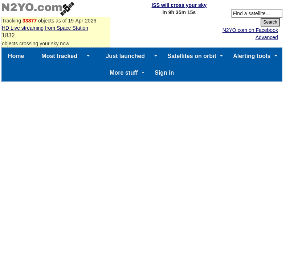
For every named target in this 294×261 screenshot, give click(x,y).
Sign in (164, 73)
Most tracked (59, 56)
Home (16, 56)
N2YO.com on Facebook (250, 30)
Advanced (267, 37)
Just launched (125, 56)
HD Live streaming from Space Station (45, 28)
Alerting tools (251, 56)
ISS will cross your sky (179, 5)
